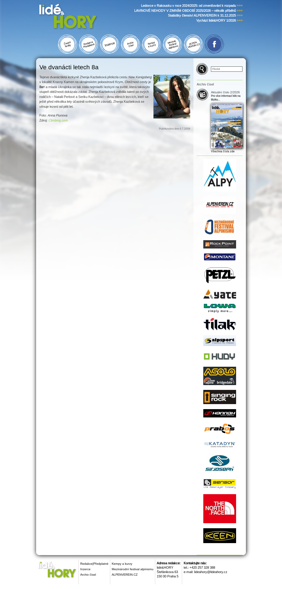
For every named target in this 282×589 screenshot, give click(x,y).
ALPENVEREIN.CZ (125, 574)
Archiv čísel (88, 574)
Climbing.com (57, 120)
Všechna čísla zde (223, 151)
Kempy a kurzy (122, 563)
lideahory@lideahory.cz (210, 572)
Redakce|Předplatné (94, 563)
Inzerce (85, 569)
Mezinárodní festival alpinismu (132, 569)
